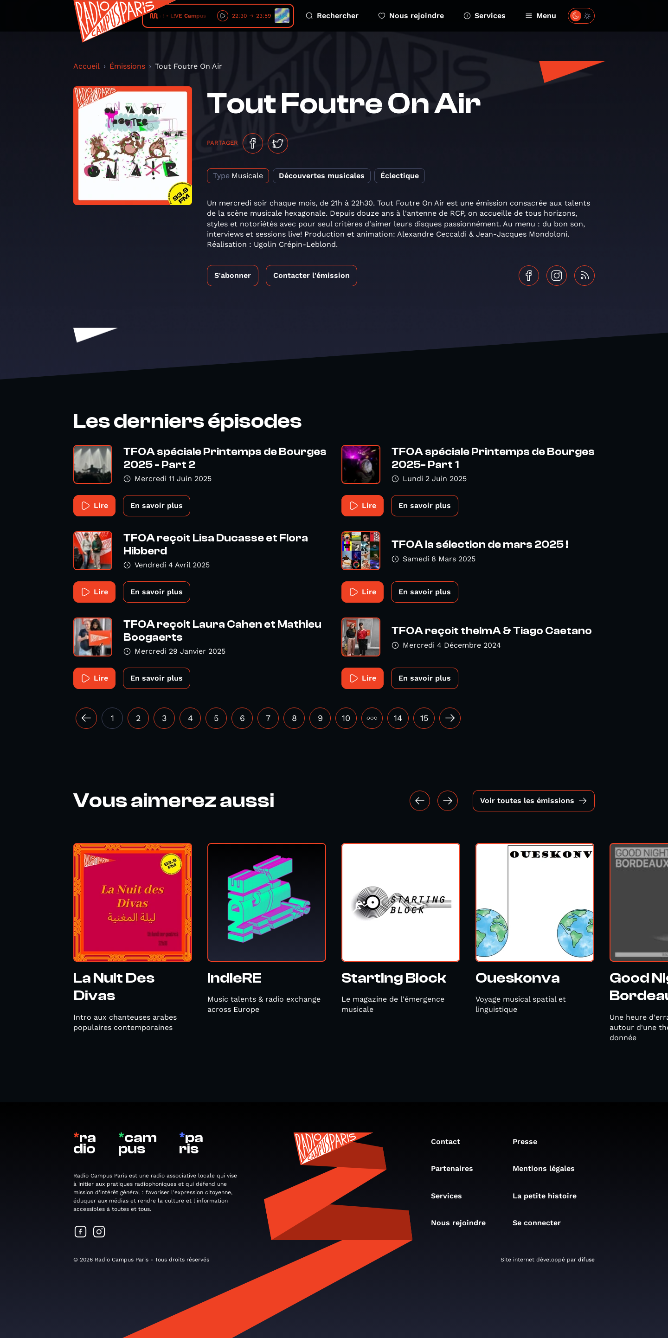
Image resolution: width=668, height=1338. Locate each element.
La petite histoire (549, 1195)
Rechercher (332, 15)
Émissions (127, 66)
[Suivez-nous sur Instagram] (99, 1232)
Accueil (86, 66)
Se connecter (541, 1222)
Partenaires (456, 1168)
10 (346, 718)
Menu (540, 15)
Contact (450, 1141)
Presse (529, 1141)
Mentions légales (548, 1168)
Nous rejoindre (411, 15)
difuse (586, 1259)
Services (484, 15)
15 (424, 718)
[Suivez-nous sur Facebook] (80, 1232)
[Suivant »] (450, 718)
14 (398, 718)
